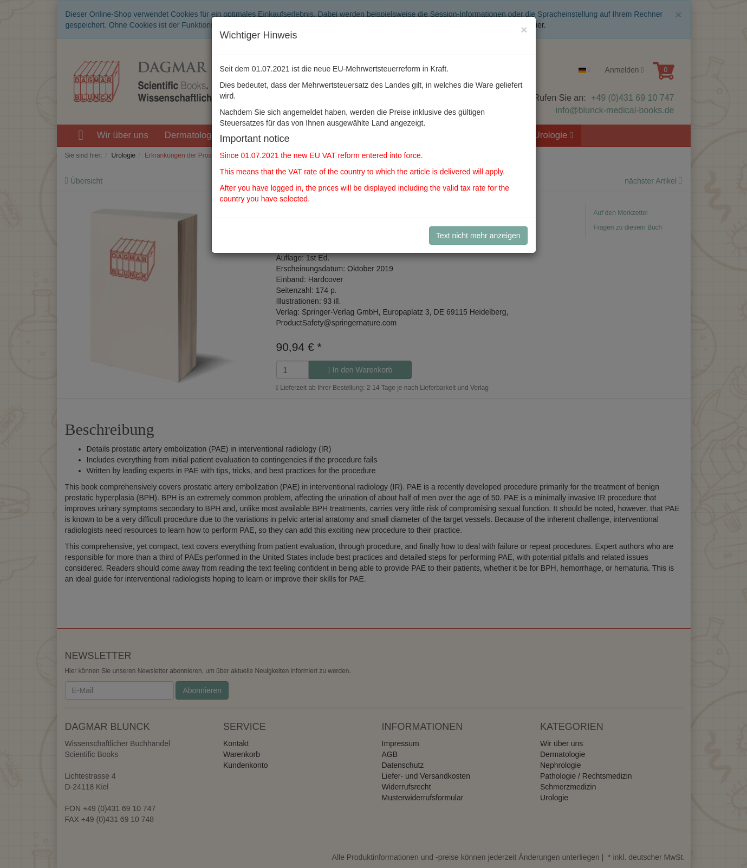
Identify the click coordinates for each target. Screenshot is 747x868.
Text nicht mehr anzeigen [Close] (478, 235)
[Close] (524, 29)
